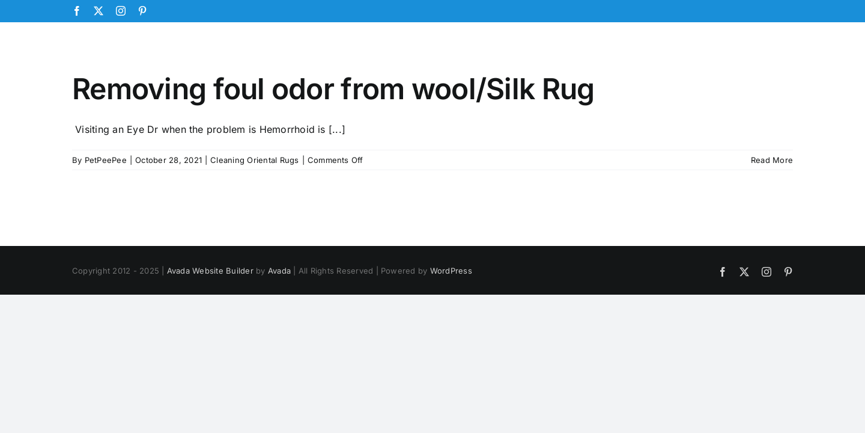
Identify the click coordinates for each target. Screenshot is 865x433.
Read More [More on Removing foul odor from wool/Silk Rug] (772, 160)
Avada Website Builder (210, 270)
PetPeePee (106, 160)
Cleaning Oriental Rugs (254, 160)
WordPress (451, 270)
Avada (279, 270)
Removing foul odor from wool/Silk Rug (333, 88)
